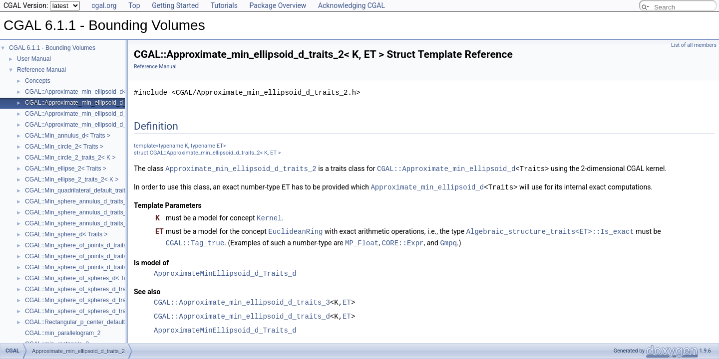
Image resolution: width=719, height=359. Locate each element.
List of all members (694, 45)
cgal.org (103, 5)
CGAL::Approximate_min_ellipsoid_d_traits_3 (242, 300)
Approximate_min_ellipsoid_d (427, 186)
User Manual (34, 58)
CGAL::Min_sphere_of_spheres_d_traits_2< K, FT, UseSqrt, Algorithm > (120, 289)
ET (220, 146)
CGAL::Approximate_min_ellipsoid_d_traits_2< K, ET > (98, 102)
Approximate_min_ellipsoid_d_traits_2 (240, 168)
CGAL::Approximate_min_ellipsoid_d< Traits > (86, 91)
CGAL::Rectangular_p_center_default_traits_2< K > (93, 322)
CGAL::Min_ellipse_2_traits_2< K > (71, 179)
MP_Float (361, 240)
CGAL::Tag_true (195, 240)
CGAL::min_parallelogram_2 (62, 333)
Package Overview (277, 5)
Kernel (269, 216)
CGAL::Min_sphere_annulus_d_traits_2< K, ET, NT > (95, 201)
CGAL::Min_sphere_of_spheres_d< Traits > (82, 278)
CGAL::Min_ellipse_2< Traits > (65, 168)
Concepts (37, 80)
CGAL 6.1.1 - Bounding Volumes (52, 47)
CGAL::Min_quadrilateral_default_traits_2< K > (87, 190)
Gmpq (448, 240)
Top (134, 5)
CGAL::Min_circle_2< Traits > (64, 146)
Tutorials (224, 5)
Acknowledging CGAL (351, 5)
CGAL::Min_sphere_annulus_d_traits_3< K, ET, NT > (95, 212)
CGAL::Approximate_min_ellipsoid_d (446, 168)
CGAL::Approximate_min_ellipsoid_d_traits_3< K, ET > (98, 113)
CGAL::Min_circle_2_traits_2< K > (70, 157)
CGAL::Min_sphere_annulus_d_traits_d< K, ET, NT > (95, 223)
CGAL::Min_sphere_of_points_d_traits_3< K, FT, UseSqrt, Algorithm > (118, 256)
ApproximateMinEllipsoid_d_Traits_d (225, 271)
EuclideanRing (295, 229)
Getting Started (175, 5)
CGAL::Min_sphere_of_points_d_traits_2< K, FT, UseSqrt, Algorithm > (118, 245)
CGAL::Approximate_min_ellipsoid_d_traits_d (242, 314)
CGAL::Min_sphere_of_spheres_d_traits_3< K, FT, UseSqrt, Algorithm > (120, 300)
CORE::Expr (402, 240)
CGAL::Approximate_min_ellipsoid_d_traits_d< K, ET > (98, 124)
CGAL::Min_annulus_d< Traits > (67, 135)
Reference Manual (41, 69)
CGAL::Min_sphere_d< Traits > (66, 234)
